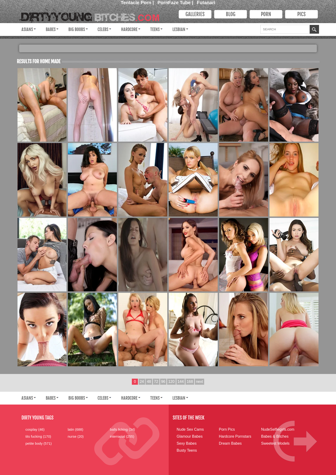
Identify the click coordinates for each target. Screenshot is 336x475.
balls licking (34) (122, 429)
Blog (230, 14)
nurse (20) (76, 436)
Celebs (103, 29)
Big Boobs (76, 29)
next (199, 382)
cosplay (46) (35, 429)
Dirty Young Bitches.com (92, 15)
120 (171, 382)
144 (181, 382)
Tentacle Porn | (138, 2)
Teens (155, 29)
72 (156, 382)
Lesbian (178, 29)
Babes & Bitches (274, 436)
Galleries (195, 14)
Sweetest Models (275, 443)
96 (163, 382)
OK (314, 30)
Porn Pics (227, 429)
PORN (266, 14)
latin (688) (75, 429)
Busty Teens (187, 450)
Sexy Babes (186, 443)
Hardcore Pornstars (235, 436)
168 (190, 382)
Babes (51, 29)
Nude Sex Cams (190, 429)
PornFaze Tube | (176, 2)
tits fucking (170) (38, 436)
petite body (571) (38, 443)
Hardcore (129, 29)
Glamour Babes (190, 436)
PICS (301, 14)
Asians (27, 29)
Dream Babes (230, 443)
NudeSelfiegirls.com (277, 429)
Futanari (206, 2)
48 (149, 382)
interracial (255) (122, 436)
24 (142, 382)
